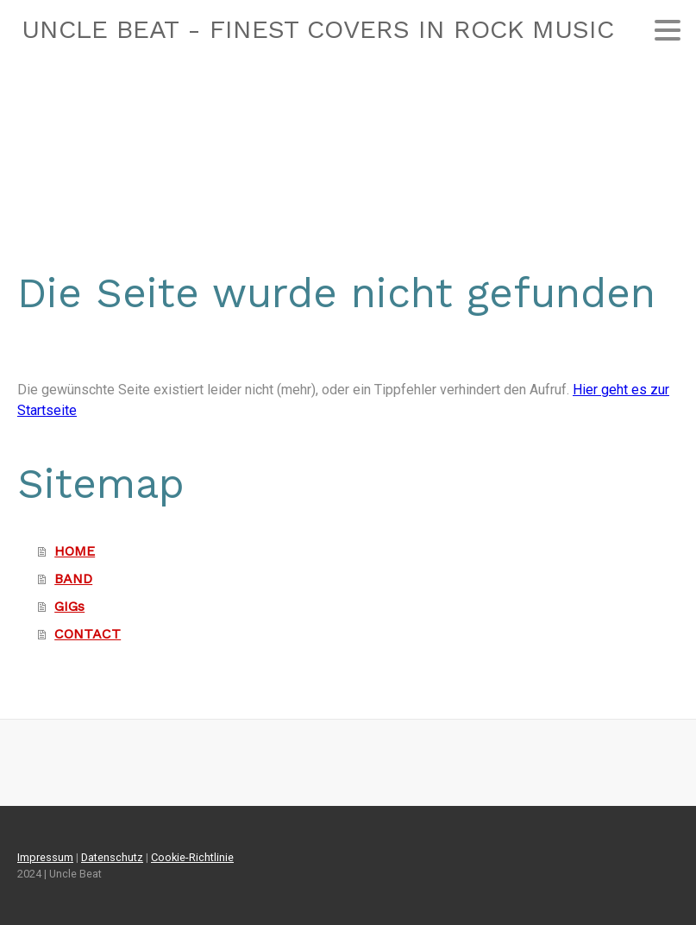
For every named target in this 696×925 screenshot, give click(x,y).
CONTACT (87, 634)
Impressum (45, 857)
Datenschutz (112, 857)
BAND (73, 578)
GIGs (69, 606)
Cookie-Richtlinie (192, 857)
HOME (74, 551)
